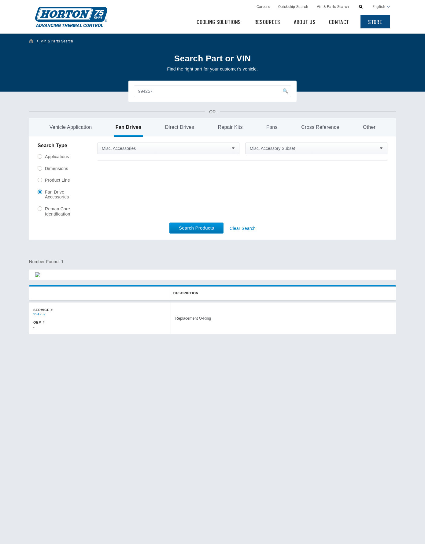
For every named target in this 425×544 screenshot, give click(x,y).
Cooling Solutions (219, 21)
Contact (339, 21)
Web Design (360, 534)
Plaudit (383, 534)
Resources (267, 21)
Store (375, 21)
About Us (305, 21)
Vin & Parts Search (56, 41)
